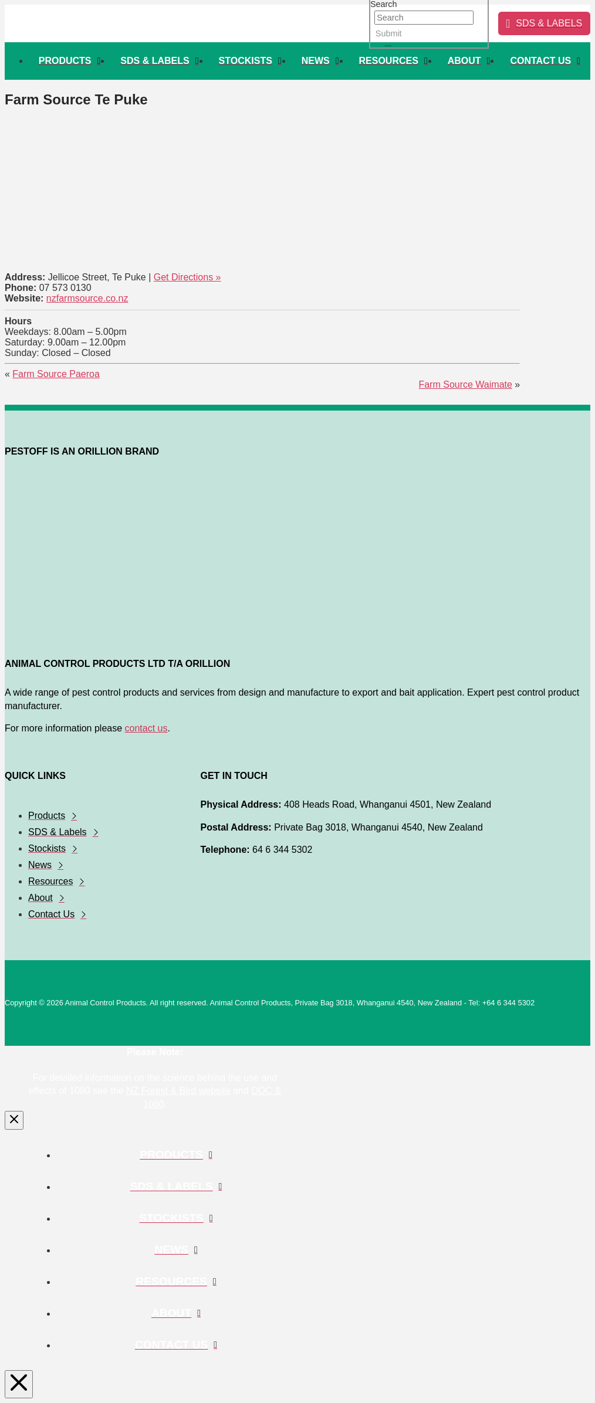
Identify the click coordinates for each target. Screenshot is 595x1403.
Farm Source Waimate (465, 384)
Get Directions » (187, 277)
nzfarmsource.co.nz (87, 298)
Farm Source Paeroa (56, 374)
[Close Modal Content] (14, 1120)
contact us (146, 728)
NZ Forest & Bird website (178, 1091)
